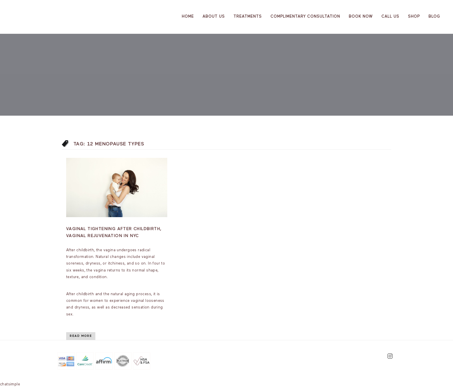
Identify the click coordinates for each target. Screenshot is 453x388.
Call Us (390, 17)
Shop (414, 17)
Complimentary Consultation (305, 17)
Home (188, 17)
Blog (434, 17)
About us (214, 17)
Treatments (247, 17)
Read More (81, 336)
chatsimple (10, 384)
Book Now (361, 17)
